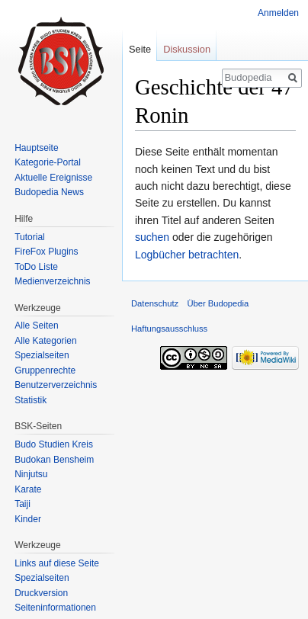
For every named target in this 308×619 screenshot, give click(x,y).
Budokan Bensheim (54, 459)
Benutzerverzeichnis (55, 385)
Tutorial (29, 237)
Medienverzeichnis (52, 281)
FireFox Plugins (46, 251)
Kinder (27, 519)
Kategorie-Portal (47, 162)
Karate (27, 489)
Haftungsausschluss (169, 328)
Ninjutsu (30, 474)
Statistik (30, 400)
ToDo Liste (36, 266)
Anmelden (278, 13)
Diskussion (186, 49)
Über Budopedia (218, 303)
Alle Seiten (36, 325)
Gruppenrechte (44, 370)
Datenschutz (154, 303)
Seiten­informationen (55, 607)
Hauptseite (36, 148)
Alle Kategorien (45, 340)
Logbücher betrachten (187, 255)
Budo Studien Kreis (53, 444)
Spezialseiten (41, 355)
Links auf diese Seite (56, 563)
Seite (140, 49)
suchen (152, 237)
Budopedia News (49, 192)
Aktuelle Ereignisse (53, 177)
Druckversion (41, 593)
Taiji (22, 504)
